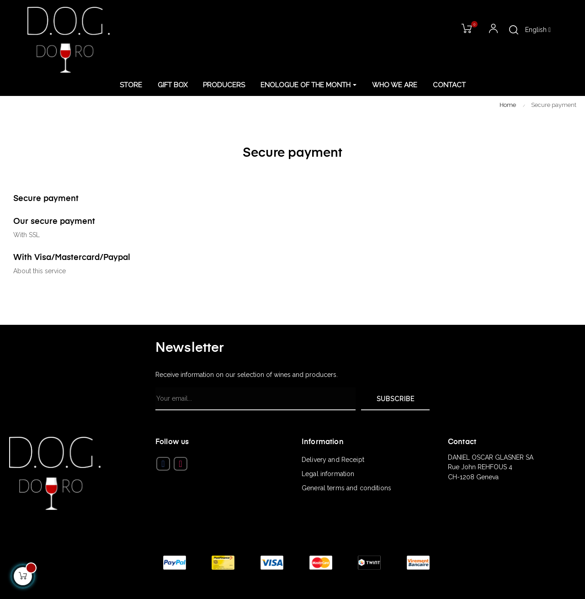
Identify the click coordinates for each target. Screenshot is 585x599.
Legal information (328, 473)
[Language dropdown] (538, 30)
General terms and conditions (346, 488)
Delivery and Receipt (333, 459)
